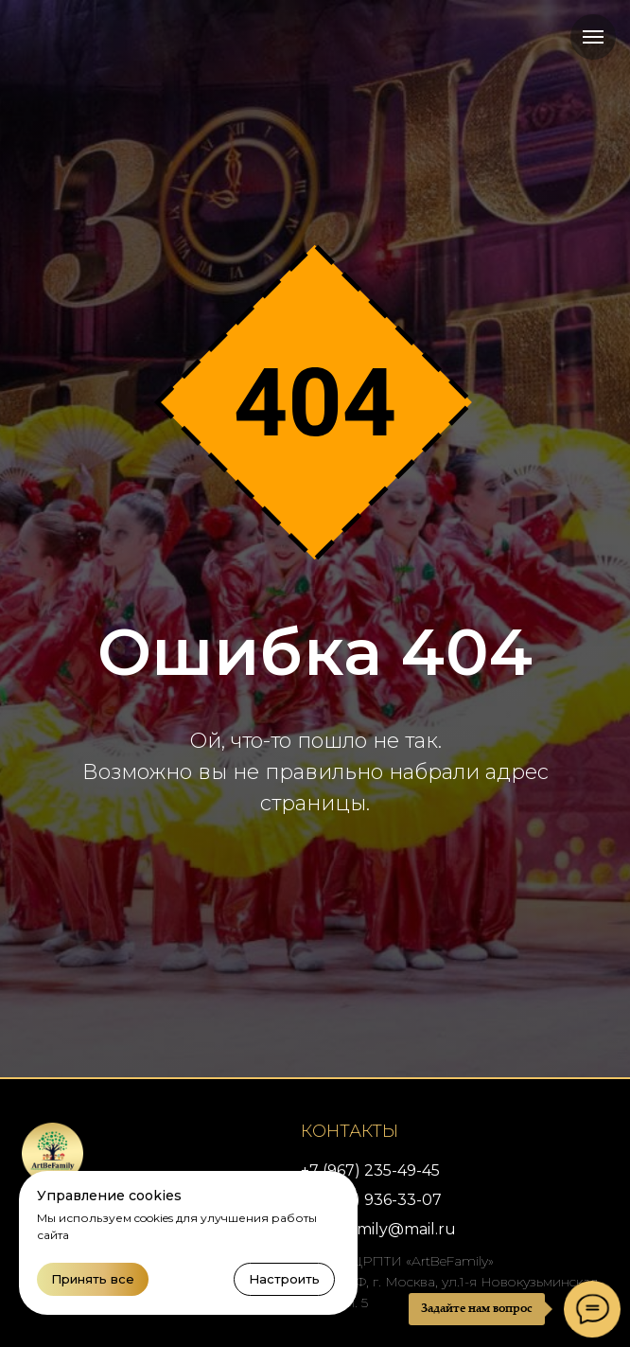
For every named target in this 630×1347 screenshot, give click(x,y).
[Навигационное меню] (593, 37)
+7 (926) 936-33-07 (371, 1200)
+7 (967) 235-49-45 (370, 1170)
